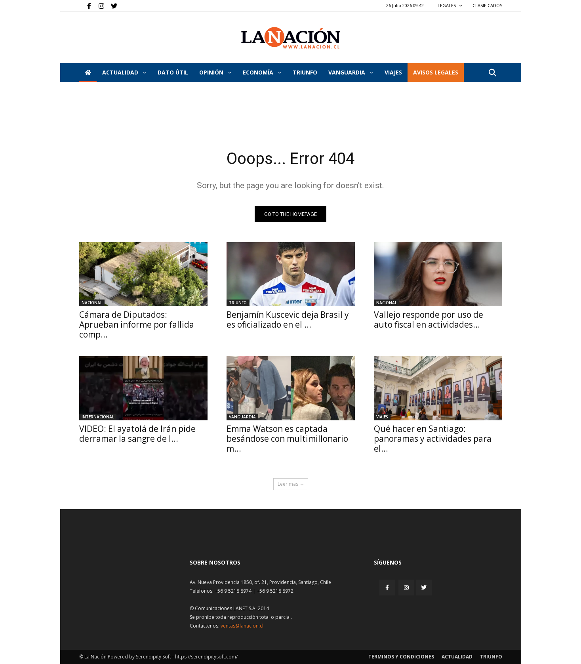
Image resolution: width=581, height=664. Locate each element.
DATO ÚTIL (173, 72)
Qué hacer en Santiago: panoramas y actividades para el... (432, 438)
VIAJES (393, 72)
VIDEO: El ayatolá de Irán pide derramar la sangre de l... (137, 433)
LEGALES (450, 5)
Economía (262, 72)
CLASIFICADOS (487, 5)
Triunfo (305, 72)
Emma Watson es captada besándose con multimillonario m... (287, 438)
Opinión (215, 72)
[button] (492, 73)
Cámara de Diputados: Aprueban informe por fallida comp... (136, 324)
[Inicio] (88, 72)
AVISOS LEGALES (435, 72)
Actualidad (124, 72)
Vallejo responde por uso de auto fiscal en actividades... (428, 319)
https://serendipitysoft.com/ (206, 656)
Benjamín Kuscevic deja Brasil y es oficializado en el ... (288, 319)
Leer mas (291, 484)
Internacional (98, 417)
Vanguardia (350, 72)
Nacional (92, 302)
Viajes (382, 417)
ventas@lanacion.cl (242, 625)
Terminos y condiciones (401, 656)
